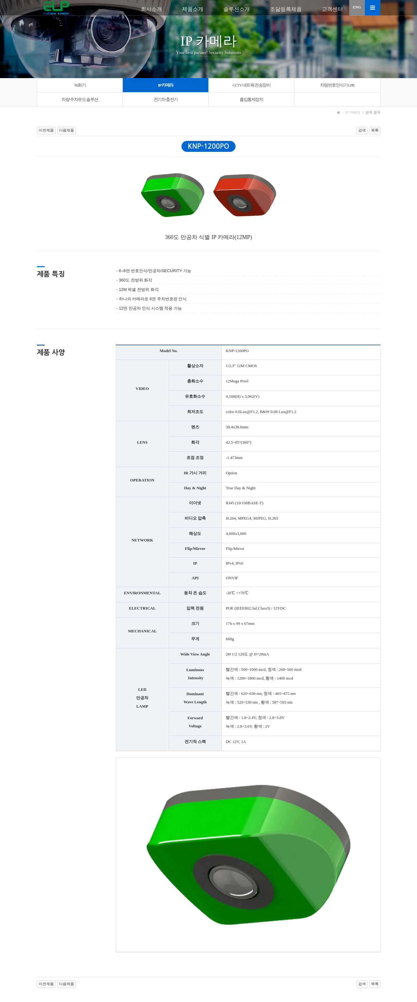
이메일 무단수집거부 (115, 969)
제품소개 (192, 9)
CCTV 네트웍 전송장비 (251, 85)
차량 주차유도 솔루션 (80, 99)
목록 (375, 130)
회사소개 (151, 9)
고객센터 (332, 9)
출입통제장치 (251, 99)
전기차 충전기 (166, 99)
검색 (362, 130)
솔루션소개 (236, 9)
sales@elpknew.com (259, 991)
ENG (357, 7)
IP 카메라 (165, 85)
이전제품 (46, 130)
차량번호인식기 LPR (337, 85)
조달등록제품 (286, 9)
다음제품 (66, 130)
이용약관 (45, 969)
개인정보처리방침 (75, 969)
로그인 (348, 969)
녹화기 (80, 85)
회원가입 (372, 969)
